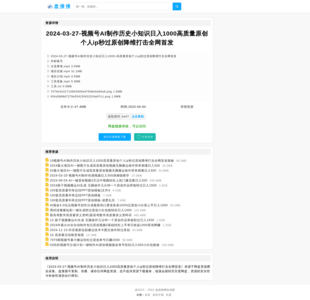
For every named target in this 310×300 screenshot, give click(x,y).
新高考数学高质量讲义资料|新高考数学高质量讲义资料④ (91, 215)
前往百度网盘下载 (115, 136)
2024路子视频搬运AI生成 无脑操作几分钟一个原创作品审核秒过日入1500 (103, 185)
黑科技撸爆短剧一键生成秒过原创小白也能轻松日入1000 (91, 210)
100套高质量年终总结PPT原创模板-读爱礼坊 (82, 200)
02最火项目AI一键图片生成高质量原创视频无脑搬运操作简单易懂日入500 (103, 170)
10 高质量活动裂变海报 (67, 235)
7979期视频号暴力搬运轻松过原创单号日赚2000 (85, 240)
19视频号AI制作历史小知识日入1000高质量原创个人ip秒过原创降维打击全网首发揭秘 (112, 160)
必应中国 (158, 294)
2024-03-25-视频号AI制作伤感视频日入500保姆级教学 (89, 175)
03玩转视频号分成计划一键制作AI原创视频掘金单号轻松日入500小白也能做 (105, 245)
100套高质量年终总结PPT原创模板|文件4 (80, 190)
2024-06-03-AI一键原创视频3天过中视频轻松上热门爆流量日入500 (98, 180)
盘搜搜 (159, 289)
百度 (169, 294)
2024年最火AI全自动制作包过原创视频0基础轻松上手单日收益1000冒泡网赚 (105, 225)
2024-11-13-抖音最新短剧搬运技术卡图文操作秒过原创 (90, 230)
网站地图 (169, 289)
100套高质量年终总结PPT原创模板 (75, 195)
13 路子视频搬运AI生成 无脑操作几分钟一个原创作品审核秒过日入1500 (102, 220)
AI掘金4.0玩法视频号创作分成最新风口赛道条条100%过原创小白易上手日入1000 (109, 205)
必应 (147, 294)
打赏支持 (147, 136)
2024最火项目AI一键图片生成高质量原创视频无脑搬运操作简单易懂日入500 (105, 165)
